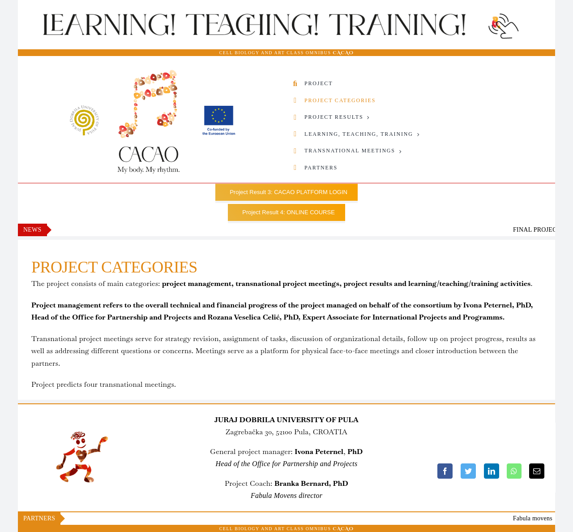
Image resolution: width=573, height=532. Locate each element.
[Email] (537, 471)
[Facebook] (445, 471)
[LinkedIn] (491, 471)
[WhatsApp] (514, 471)
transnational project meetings (287, 283)
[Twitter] (468, 471)
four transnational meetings (129, 384)
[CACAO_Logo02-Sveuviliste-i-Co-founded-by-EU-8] (152, 73)
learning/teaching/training (453, 283)
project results (367, 283)
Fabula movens (544, 518)
